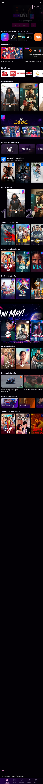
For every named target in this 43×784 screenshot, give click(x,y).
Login (36, 7)
